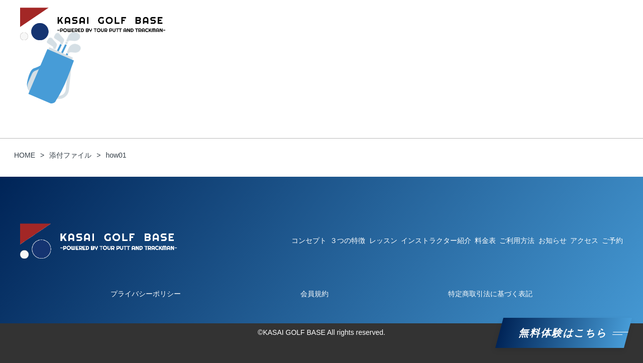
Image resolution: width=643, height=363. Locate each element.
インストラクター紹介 (461, 24)
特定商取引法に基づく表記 (490, 294)
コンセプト (245, 24)
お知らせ (564, 24)
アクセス (584, 240)
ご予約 (604, 24)
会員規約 (314, 294)
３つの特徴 (296, 24)
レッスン (396, 24)
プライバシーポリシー (146, 294)
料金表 (522, 24)
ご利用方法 (348, 24)
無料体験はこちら (563, 332)
